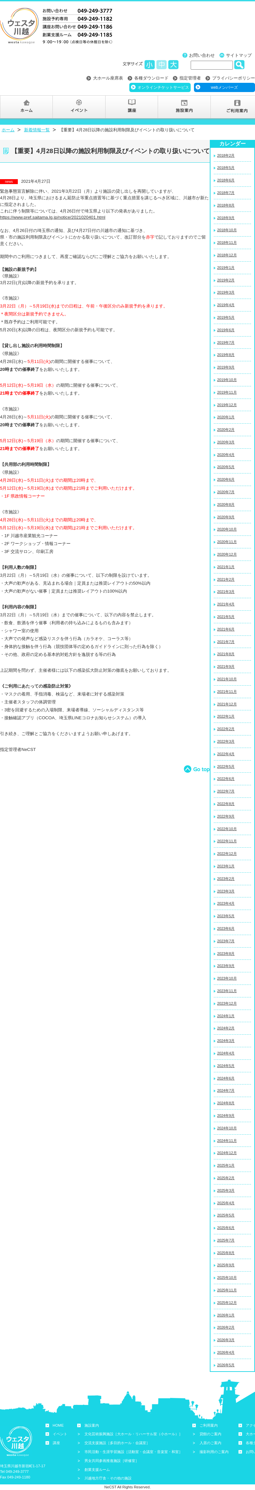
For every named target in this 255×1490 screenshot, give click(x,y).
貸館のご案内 (210, 1434)
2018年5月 (226, 168)
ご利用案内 (209, 1425)
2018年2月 (226, 155)
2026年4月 (226, 1352)
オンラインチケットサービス (163, 87)
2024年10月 (227, 1128)
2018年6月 (226, 180)
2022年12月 (227, 854)
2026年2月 (226, 1327)
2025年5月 (226, 1215)
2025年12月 (227, 1303)
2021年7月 (226, 642)
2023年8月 (226, 954)
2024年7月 (226, 1090)
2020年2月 (226, 430)
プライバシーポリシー (233, 78)
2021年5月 (226, 617)
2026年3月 (226, 1340)
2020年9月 (226, 517)
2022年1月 (226, 716)
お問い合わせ (202, 55)
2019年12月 (227, 405)
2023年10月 (227, 978)
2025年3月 (226, 1190)
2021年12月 (227, 704)
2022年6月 (226, 779)
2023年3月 (226, 891)
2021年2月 (226, 579)
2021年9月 (226, 666)
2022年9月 (226, 816)
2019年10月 (227, 380)
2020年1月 (226, 417)
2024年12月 (227, 1153)
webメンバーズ (224, 87)
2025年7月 (226, 1240)
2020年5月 (226, 467)
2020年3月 (226, 442)
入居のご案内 (210, 1443)
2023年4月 (226, 903)
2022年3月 (226, 741)
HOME (58, 1425)
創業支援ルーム (97, 1470)
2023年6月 (226, 928)
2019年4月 (226, 305)
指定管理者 (190, 78)
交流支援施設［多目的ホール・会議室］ (117, 1443)
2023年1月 (226, 866)
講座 (56, 1443)
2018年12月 (227, 255)
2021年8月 (226, 654)
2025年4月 (226, 1203)
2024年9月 (226, 1116)
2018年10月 (227, 230)
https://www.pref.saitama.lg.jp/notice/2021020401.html (52, 217)
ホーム (8, 129)
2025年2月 (226, 1178)
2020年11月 (227, 542)
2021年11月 (227, 692)
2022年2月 (226, 729)
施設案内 (91, 1425)
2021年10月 (227, 679)
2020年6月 (226, 479)
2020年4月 (226, 455)
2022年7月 (226, 791)
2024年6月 (226, 1078)
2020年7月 (226, 492)
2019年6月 (226, 330)
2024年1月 (226, 1016)
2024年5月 (226, 1066)
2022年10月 (227, 829)
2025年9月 (226, 1265)
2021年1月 (226, 567)
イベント (60, 1434)
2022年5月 (226, 766)
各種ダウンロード (151, 78)
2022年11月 (227, 841)
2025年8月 (226, 1253)
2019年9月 (226, 367)
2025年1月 (226, 1165)
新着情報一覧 (37, 129)
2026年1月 (226, 1315)
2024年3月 (226, 1041)
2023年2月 (226, 879)
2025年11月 (227, 1290)
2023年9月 (226, 966)
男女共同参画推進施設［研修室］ (111, 1461)
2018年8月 (226, 205)
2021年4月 (226, 604)
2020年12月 (227, 554)
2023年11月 (227, 991)
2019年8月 (226, 355)
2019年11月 (227, 392)
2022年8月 (226, 804)
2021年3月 (226, 592)
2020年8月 (226, 504)
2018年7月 (226, 193)
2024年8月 (226, 1103)
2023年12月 (227, 1003)
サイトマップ (239, 55)
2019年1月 (226, 268)
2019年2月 (226, 280)
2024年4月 (226, 1053)
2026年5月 (226, 1365)
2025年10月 (227, 1277)
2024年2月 (226, 1028)
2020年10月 (227, 529)
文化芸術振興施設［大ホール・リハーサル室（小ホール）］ (133, 1434)
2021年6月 (226, 629)
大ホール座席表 (108, 78)
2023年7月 (226, 941)
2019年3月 (226, 292)
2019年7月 (226, 342)
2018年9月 (226, 218)
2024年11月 (227, 1141)
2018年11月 (227, 242)
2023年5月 (226, 916)
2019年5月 (226, 317)
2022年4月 (226, 754)
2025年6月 (226, 1228)
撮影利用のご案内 (214, 1452)
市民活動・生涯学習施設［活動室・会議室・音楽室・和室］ (133, 1452)
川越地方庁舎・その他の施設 (108, 1478)
